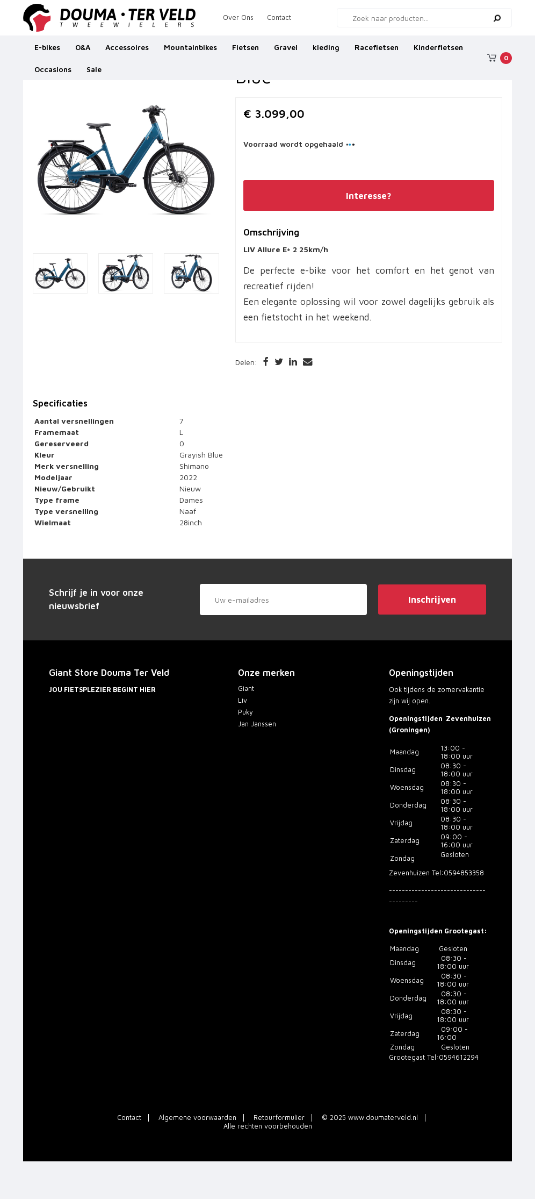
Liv (242, 700)
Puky (245, 712)
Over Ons (238, 17)
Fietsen (245, 50)
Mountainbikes (190, 50)
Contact (279, 17)
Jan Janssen (257, 724)
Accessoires (127, 50)
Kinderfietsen (438, 50)
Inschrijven (432, 599)
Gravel (286, 50)
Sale (94, 73)
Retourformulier (279, 1118)
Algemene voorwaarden (197, 1118)
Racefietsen (377, 50)
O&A (82, 50)
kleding (326, 50)
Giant (246, 688)
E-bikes (47, 50)
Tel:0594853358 (458, 873)
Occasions (52, 73)
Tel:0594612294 (453, 1057)
